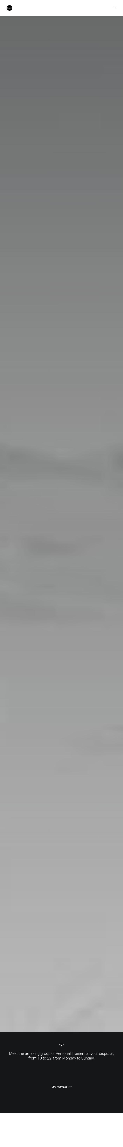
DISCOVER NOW (61, 631)
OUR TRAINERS (61, 180)
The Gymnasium (61, 1112)
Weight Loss (58, 1123)
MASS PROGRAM (61, 347)
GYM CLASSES (61, 266)
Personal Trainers (61, 1106)
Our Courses (58, 1117)
